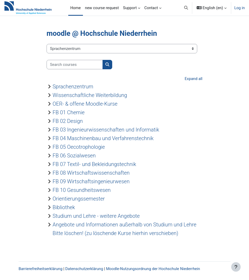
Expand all (193, 78)
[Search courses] (75, 64)
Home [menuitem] (75, 7)
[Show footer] (236, 267)
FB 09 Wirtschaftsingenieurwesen (91, 181)
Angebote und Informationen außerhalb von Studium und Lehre (124, 224)
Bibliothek (64, 207)
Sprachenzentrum (73, 86)
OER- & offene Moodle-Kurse (85, 104)
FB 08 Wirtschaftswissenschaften (91, 173)
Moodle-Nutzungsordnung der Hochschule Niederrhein (153, 268)
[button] (186, 8)
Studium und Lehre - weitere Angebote (96, 216)
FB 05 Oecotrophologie (79, 147)
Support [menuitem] (130, 7)
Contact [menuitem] (151, 7)
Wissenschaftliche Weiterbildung (90, 95)
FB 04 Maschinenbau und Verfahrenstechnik (103, 138)
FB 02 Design (68, 121)
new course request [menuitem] (102, 7)
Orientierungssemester (79, 199)
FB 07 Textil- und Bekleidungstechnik (94, 164)
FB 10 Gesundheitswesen (82, 190)
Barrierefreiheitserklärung (41, 268)
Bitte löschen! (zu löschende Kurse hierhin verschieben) (115, 233)
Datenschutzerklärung (84, 268)
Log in (239, 7)
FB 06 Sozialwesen (74, 155)
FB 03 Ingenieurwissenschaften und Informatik (106, 130)
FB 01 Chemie (68, 112)
